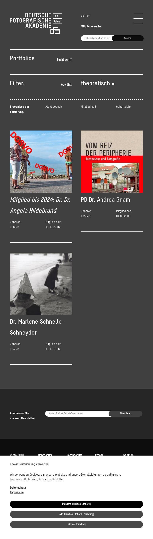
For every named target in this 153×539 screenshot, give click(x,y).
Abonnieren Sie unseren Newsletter (22, 416)
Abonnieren (125, 413)
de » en (85, 15)
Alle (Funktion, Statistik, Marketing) (76, 514)
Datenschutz (18, 487)
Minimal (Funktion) (76, 524)
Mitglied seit (88, 106)
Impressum (17, 492)
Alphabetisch (53, 106)
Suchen (127, 38)
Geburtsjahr (123, 106)
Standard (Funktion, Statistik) (76, 504)
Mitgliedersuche (91, 26)
